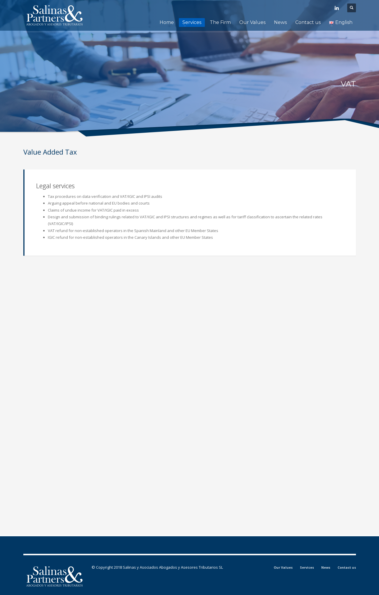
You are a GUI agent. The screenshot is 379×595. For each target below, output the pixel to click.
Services (307, 567)
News (325, 567)
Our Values (283, 567)
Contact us (347, 567)
